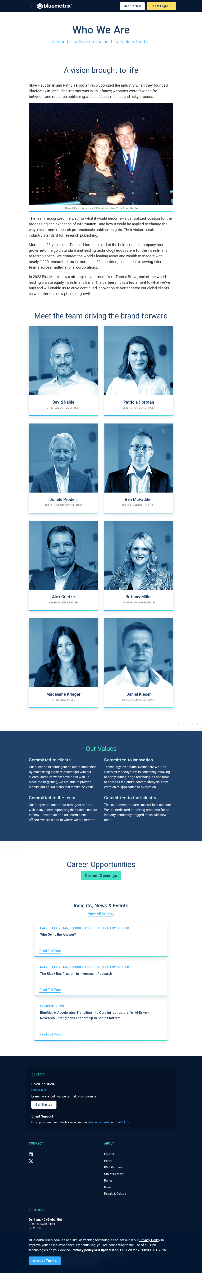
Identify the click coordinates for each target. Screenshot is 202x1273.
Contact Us (122, 1122)
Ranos (108, 1180)
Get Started (132, 6)
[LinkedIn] (31, 1154)
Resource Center (99, 1122)
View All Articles (101, 913)
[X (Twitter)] (31, 1161)
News (107, 1187)
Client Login (160, 6)
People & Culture (115, 1193)
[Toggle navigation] (32, 6)
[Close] (45, 1260)
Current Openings (101, 875)
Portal (108, 1161)
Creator (109, 1154)
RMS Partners (113, 1167)
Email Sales (39, 1090)
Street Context (114, 1174)
